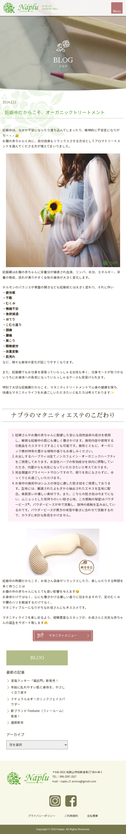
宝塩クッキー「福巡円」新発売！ (35, 680)
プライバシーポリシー (41, 815)
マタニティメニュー (63, 635)
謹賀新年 (17, 722)
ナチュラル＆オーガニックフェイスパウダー (38, 702)
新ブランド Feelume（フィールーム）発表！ (38, 713)
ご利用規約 (71, 815)
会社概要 (92, 815)
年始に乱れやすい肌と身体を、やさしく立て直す (38, 690)
